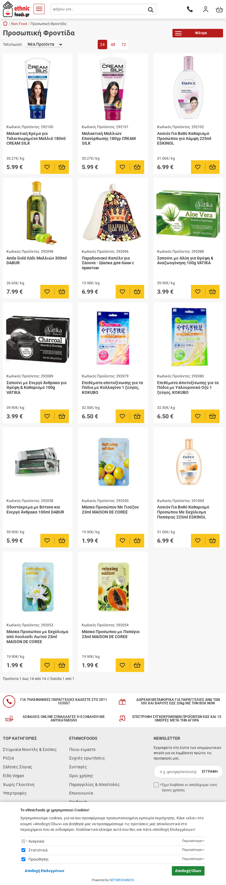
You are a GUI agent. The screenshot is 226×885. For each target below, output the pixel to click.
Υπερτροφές (15, 793)
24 (102, 44)
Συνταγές (78, 767)
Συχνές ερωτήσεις (87, 758)
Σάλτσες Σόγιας (17, 767)
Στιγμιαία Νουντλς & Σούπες (30, 749)
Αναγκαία (36, 841)
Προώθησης (39, 859)
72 (123, 44)
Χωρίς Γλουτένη (18, 784)
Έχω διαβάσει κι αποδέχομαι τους (189, 787)
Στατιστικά (38, 850)
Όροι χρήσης (81, 775)
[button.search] (151, 9)
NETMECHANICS (121, 880)
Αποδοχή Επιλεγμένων (44, 871)
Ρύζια (8, 758)
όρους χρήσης (173, 790)
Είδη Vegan (13, 775)
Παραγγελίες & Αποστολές (94, 784)
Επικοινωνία (81, 793)
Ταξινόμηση (12, 44)
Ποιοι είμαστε (82, 749)
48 (113, 44)
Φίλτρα (191, 34)
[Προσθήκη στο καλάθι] (62, 167)
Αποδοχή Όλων (188, 871)
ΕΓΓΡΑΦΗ (209, 772)
